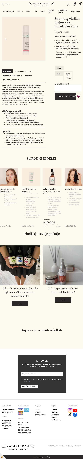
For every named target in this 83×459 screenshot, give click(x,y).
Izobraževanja (40, 415)
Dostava (54, 412)
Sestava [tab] (28, 76)
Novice (37, 412)
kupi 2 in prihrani (68, 76)
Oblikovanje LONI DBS (73, 446)
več (20, 304)
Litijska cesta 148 (8, 409)
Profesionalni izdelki (63, 11)
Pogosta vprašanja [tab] (11, 80)
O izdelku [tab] (7, 71)
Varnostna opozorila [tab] (12, 76)
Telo (35, 11)
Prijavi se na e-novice (29, 386)
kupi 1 (59, 74)
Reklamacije (56, 420)
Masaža (20, 11)
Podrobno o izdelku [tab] (23, 71)
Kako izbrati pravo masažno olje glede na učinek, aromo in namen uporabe (20, 292)
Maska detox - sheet (73, 189)
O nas (37, 409)
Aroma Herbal (6, 406)
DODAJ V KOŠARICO (66, 96)
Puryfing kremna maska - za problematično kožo (30, 191)
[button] (41, 39)
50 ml (59, 68)
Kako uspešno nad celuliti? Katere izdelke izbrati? (63, 290)
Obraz (28, 11)
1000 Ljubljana (7, 412)
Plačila (54, 409)
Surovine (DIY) (51, 11)
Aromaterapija (8, 11)
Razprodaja (75, 11)
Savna (42, 11)
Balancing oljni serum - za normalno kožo (52, 191)
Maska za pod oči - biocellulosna (8, 190)
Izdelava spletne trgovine (39, 457)
